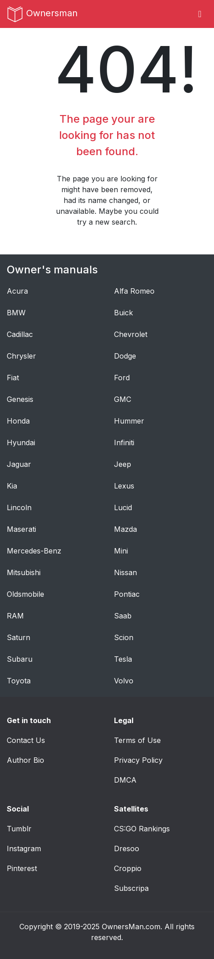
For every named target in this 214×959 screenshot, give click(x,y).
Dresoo (126, 848)
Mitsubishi (24, 572)
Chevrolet (130, 334)
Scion (123, 637)
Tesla (123, 659)
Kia (12, 485)
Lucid (123, 507)
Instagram (24, 848)
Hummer (129, 420)
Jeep (122, 464)
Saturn (18, 637)
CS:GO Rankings (142, 828)
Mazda (125, 529)
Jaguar (19, 464)
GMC (122, 399)
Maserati (21, 529)
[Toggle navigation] (200, 14)
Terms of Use (137, 740)
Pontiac (127, 594)
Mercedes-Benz (34, 550)
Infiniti (124, 442)
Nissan (125, 572)
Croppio (127, 868)
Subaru (19, 659)
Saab (123, 615)
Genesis (20, 399)
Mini (121, 550)
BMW (16, 312)
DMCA (125, 779)
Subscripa (131, 888)
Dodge (125, 355)
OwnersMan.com (131, 926)
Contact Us (26, 740)
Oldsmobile (25, 594)
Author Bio (25, 760)
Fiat (13, 377)
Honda (18, 420)
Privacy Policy (138, 760)
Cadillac (20, 334)
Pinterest (22, 868)
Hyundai (21, 442)
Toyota (19, 680)
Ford (122, 377)
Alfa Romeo (134, 290)
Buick (123, 312)
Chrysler (21, 355)
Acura (17, 290)
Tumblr (19, 828)
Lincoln (19, 507)
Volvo (123, 680)
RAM (15, 615)
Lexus (124, 485)
